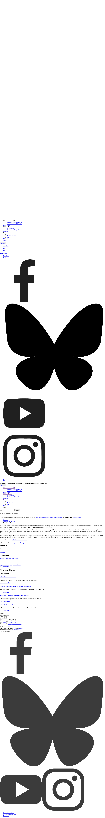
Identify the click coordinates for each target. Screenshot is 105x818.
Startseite (5, 520)
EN (4, 249)
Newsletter (6, 246)
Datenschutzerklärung (9, 813)
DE (4, 250)
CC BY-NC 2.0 (77, 517)
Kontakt (5, 238)
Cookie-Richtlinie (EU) (9, 814)
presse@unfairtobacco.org (15, 624)
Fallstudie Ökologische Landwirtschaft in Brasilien (14, 595)
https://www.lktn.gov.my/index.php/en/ (10, 565)
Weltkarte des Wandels (9, 221)
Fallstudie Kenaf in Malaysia (19, 540)
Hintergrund (6, 225)
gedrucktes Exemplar (19, 542)
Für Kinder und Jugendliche (14, 230)
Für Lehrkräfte (10, 228)
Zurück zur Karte (4, 566)
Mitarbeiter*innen (11, 235)
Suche (4, 240)
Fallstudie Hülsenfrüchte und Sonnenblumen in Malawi (15, 586)
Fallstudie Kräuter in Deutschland (9, 604)
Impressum (6, 816)
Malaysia (2, 552)
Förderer (9, 237)
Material (5, 231)
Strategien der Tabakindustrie (14, 222)
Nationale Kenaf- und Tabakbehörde (9, 558)
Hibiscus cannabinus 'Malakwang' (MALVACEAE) (48, 517)
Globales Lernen (7, 227)
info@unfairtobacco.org (9, 622)
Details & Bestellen (5, 583)
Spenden (3, 243)
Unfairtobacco (4, 253)
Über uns (5, 232)
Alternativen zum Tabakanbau (14, 224)
